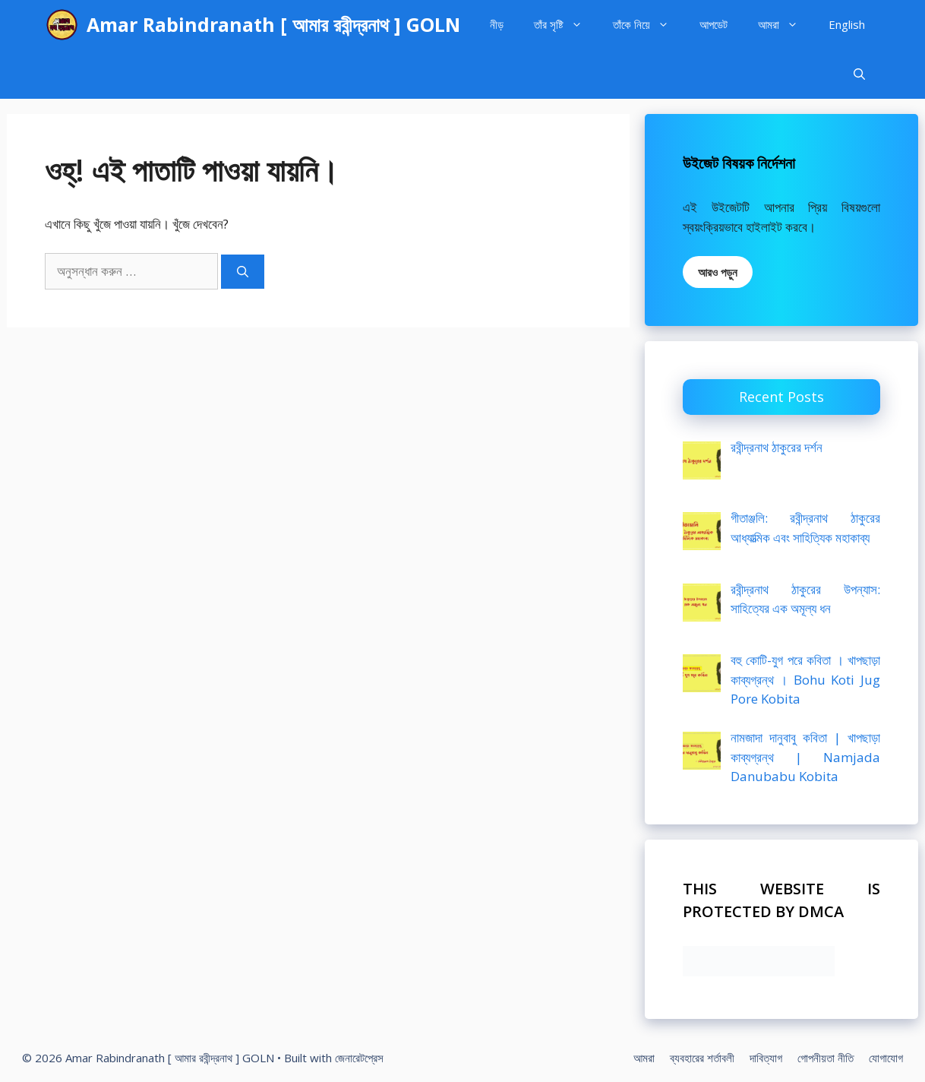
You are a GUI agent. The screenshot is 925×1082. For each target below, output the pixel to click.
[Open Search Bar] (859, 74)
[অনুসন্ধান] (242, 272)
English (847, 24)
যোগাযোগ (886, 1057)
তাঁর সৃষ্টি (566, 24)
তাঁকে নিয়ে (648, 24)
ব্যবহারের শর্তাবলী (702, 1057)
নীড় (497, 24)
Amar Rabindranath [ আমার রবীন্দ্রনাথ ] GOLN (273, 24)
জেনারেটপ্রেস (359, 1057)
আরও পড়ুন (717, 272)
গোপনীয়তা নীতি (825, 1057)
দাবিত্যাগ (766, 1057)
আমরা (785, 24)
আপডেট (713, 24)
